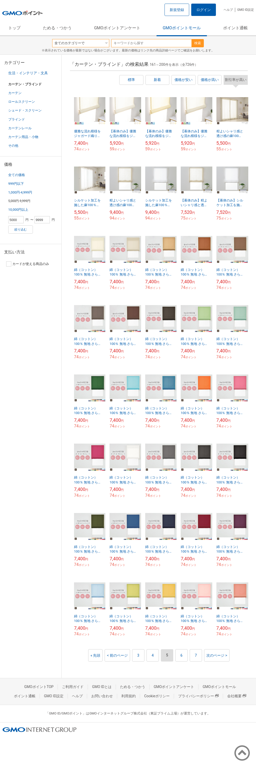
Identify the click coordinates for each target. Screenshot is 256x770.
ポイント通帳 (235, 27)
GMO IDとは (102, 687)
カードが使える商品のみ (27, 264)
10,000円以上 (18, 210)
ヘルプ (228, 10)
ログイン (203, 10)
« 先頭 (95, 655)
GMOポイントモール (182, 27)
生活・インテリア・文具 (28, 73)
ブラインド (16, 119)
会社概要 (236, 696)
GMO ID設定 (245, 10)
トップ (14, 27)
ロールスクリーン (21, 102)
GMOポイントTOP (38, 687)
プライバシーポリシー (198, 696)
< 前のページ (117, 655)
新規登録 (177, 10)
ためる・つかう (57, 27)
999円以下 (16, 184)
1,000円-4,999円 (20, 192)
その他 (13, 146)
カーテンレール (20, 128)
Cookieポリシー (157, 696)
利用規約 (128, 696)
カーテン (15, 93)
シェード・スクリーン (25, 110)
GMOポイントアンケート (117, 27)
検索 (197, 43)
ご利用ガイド (73, 687)
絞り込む (20, 229)
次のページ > (216, 655)
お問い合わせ (102, 696)
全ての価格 (16, 175)
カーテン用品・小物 (23, 137)
